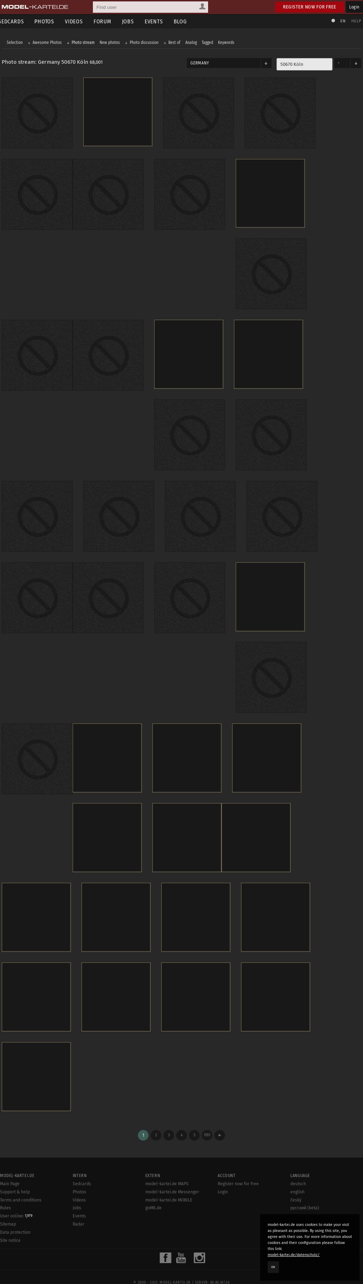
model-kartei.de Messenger (172, 1178)
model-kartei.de (175, 1269)
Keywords (228, 43)
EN (341, 21)
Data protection (15, 1219)
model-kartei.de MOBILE (168, 1186)
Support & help (15, 1178)
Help (354, 21)
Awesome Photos (48, 43)
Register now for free (309, 7)
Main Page (9, 1170)
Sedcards (82, 1170)
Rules (5, 1194)
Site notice (10, 1227)
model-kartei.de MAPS (167, 1170)
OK (273, 1267)
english (297, 1178)
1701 (207, 1122)
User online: (16, 1202)
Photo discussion (146, 43)
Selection (16, 43)
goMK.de (153, 1194)
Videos (79, 21)
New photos (111, 43)
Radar (78, 1211)
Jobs (133, 21)
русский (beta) (304, 1194)
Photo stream (84, 43)
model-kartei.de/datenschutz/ (294, 1254)
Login (354, 7)
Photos (50, 21)
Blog (185, 21)
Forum (108, 21)
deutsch (298, 1170)
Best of (176, 43)
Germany (199, 63)
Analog (193, 43)
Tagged (209, 43)
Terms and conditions (20, 1186)
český (295, 1186)
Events (159, 21)
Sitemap (8, 1211)
